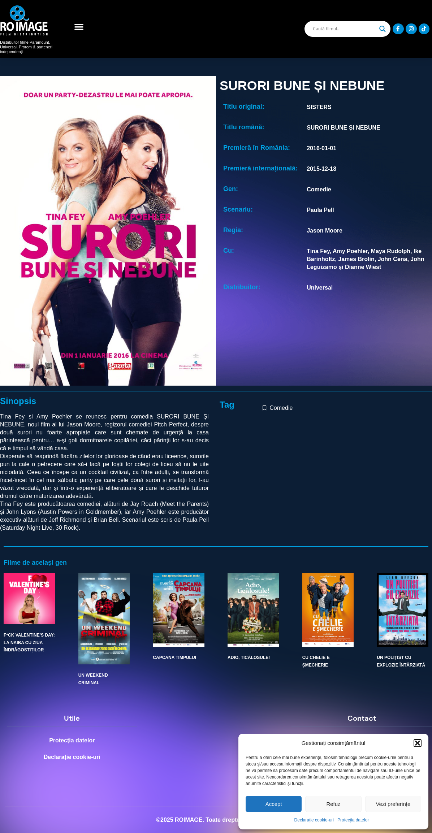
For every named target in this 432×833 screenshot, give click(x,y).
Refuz (333, 804)
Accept (273, 804)
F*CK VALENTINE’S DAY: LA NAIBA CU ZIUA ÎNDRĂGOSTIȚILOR (29, 642)
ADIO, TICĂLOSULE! (249, 657)
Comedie (281, 408)
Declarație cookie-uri (314, 820)
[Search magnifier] (382, 29)
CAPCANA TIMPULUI (174, 657)
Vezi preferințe (393, 804)
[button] (417, 743)
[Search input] (344, 29)
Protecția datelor (353, 820)
